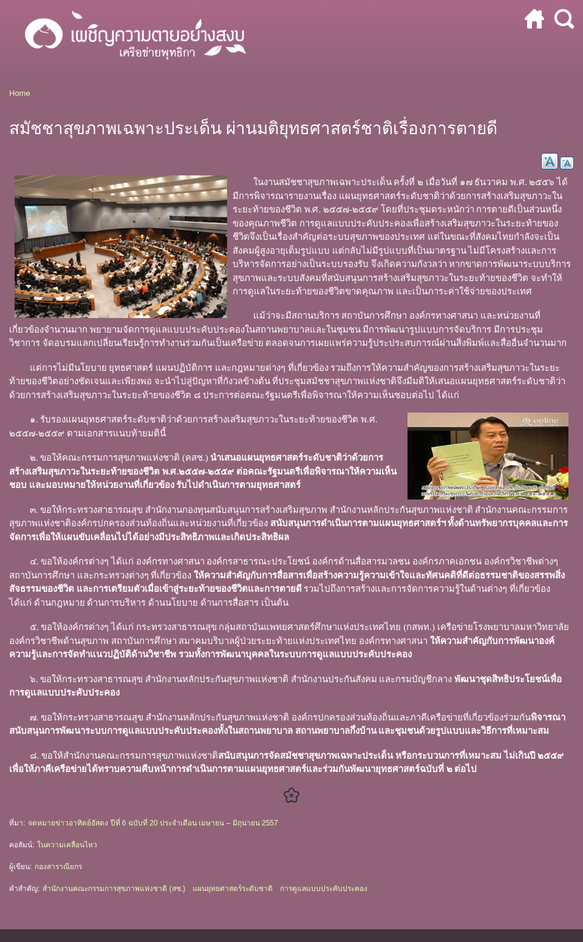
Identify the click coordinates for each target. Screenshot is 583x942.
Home (19, 93)
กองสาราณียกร (58, 866)
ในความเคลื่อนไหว (67, 845)
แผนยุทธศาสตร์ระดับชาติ (233, 888)
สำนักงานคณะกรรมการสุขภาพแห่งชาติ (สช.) (114, 888)
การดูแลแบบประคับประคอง (323, 888)
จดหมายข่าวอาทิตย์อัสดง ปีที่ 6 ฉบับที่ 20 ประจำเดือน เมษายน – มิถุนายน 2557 (153, 823)
